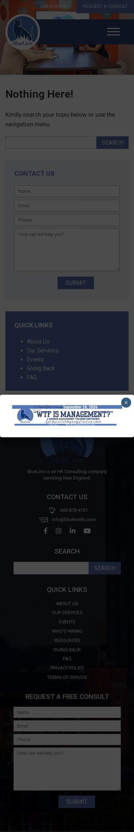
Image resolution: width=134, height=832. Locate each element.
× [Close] (126, 403)
